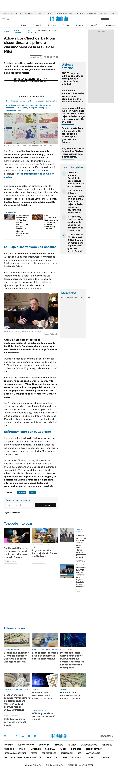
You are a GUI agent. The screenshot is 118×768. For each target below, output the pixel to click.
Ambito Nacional (17, 31)
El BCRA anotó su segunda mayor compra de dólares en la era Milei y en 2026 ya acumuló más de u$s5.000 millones (17, 702)
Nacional (50, 749)
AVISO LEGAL (53, 757)
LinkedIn (23, 736)
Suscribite (45, 505)
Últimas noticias (26, 745)
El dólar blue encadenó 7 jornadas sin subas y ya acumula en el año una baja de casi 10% (73, 96)
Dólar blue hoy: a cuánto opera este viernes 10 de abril (70, 695)
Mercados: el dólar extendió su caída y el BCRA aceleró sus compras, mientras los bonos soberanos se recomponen (72, 660)
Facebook (10, 736)
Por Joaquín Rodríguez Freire (81, 560)
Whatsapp (35, 736)
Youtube (29, 736)
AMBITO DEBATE (80, 765)
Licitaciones (105, 757)
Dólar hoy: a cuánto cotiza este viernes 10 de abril (43, 716)
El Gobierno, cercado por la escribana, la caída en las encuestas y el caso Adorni (75, 223)
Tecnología (67, 753)
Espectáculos (49, 753)
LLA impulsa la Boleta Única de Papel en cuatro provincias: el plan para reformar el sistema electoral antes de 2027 (22, 225)
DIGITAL (34, 765)
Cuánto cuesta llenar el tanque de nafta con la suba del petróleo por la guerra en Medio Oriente (73, 135)
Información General (15, 753)
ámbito (7, 31)
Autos (34, 753)
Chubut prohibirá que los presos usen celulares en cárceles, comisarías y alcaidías (51, 222)
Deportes (76, 749)
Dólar (23, 25)
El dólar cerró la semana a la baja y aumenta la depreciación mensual (45, 655)
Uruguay (108, 25)
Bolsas (71, 297)
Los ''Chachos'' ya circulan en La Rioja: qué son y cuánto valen (31, 101)
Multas (90, 757)
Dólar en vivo (29, 13)
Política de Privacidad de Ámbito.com (23, 757)
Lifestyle (36, 749)
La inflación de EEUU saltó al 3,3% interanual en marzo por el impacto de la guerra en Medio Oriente (75, 243)
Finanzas (52, 25)
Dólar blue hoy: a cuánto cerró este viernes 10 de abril (42, 695)
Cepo (40, 13)
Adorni (18, 13)
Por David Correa (10, 561)
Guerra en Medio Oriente (63, 13)
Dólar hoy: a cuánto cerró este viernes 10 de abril (15, 721)
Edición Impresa (94, 749)
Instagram (16, 736)
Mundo (63, 749)
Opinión (94, 25)
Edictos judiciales (72, 757)
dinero (32, 492)
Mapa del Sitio (93, 753)
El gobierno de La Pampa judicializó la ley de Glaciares (44, 553)
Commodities (79, 297)
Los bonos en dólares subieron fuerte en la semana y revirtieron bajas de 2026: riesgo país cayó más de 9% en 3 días (73, 115)
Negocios (80, 25)
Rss (79, 753)
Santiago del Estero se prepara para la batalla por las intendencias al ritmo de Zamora (16, 553)
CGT (113, 13)
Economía (37, 25)
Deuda (49, 13)
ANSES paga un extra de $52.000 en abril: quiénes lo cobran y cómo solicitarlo (73, 79)
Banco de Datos (89, 745)
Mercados (107, 745)
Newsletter (113, 25)
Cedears (87, 297)
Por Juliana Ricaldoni (79, 590)
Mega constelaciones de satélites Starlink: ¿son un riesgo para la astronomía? (73, 152)
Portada (8, 745)
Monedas (64, 297)
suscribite (105, 19)
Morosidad (103, 13)
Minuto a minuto (68, 649)
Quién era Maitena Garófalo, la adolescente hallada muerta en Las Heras (75, 179)
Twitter (5, 736)
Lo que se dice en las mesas (86, 13)
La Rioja (30, 31)
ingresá (112, 19)
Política (66, 25)
